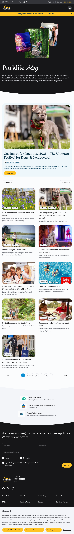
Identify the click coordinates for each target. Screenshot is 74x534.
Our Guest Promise (62, 502)
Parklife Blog (42, 496)
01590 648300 (67, 2)
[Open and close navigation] (70, 8)
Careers (40, 502)
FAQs (4, 502)
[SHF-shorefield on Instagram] (13, 488)
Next (67, 375)
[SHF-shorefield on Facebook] (3, 488)
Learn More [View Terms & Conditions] (8, 465)
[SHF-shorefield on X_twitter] (8, 488)
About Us (23, 496)
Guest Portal (6, 496)
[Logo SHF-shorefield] (6, 8)
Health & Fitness (25, 502)
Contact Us (59, 496)
